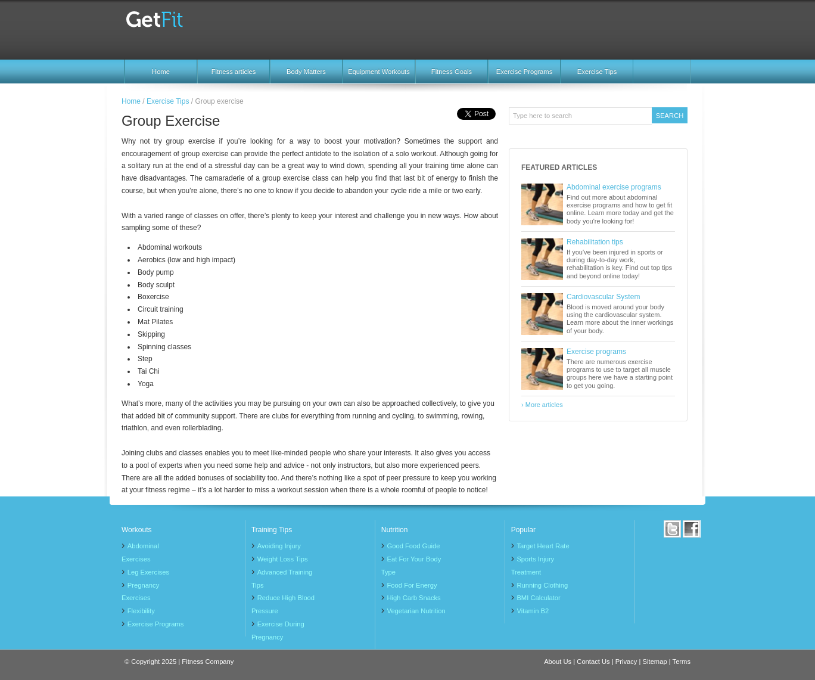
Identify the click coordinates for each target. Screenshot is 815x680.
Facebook (692, 529)
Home (161, 71)
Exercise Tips (597, 71)
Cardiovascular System (603, 297)
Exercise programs (596, 351)
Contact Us (593, 661)
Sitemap (655, 661)
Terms (681, 661)
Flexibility (141, 610)
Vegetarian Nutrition (416, 610)
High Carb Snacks (414, 597)
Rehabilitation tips (595, 242)
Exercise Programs (524, 71)
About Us (557, 661)
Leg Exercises (148, 572)
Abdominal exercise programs (614, 187)
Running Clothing (542, 585)
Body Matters (306, 71)
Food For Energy (412, 585)
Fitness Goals (451, 71)
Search (670, 115)
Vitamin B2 (533, 610)
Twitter (673, 529)
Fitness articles (233, 71)
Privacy (626, 661)
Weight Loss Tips (282, 559)
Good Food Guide (413, 545)
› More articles (542, 404)
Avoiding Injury (279, 545)
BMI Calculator (538, 597)
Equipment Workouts (379, 71)
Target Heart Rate (543, 545)
